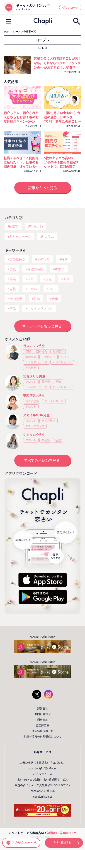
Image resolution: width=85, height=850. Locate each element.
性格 (37, 298)
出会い (32, 288)
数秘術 (46, 382)
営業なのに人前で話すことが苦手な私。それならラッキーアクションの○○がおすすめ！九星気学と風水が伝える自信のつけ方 (57, 65)
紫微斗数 (30, 357)
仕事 (55, 298)
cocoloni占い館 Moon (42, 768)
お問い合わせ (42, 714)
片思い (59, 269)
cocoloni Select (42, 796)
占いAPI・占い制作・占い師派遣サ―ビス (42, 780)
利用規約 (42, 720)
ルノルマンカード (36, 362)
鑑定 (15, 226)
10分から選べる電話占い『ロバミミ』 (42, 763)
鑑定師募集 (42, 725)
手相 (58, 382)
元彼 (13, 288)
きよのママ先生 (34, 345)
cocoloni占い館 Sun (43, 791)
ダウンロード (70, 8)
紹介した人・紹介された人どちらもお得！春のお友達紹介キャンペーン (21, 117)
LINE (52, 288)
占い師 (38, 226)
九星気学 (58, 351)
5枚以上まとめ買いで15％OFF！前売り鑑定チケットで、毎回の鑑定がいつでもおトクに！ (61, 162)
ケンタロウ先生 (34, 434)
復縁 (48, 279)
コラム (49, 236)
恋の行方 (43, 259)
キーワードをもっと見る (42, 326)
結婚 (13, 279)
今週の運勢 (35, 269)
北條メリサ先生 (34, 376)
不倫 (13, 308)
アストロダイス (34, 426)
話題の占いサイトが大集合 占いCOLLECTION (42, 785)
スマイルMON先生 (36, 415)
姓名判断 (30, 368)
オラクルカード (62, 362)
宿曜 (28, 351)
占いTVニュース (42, 774)
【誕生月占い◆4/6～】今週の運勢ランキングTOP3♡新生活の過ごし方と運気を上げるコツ (62, 117)
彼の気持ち (17, 259)
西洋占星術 (32, 401)
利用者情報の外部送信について (43, 737)
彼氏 (13, 269)
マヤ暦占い (48, 357)
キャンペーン (21, 236)
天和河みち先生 (34, 395)
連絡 (66, 279)
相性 (30, 279)
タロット (66, 357)
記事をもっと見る (42, 187)
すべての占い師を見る (42, 460)
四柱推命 (41, 351)
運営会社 (42, 708)
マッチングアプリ (40, 308)
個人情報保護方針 (42, 731)
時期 (64, 259)
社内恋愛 (16, 298)
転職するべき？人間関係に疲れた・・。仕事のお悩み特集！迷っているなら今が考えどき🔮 (21, 162)
